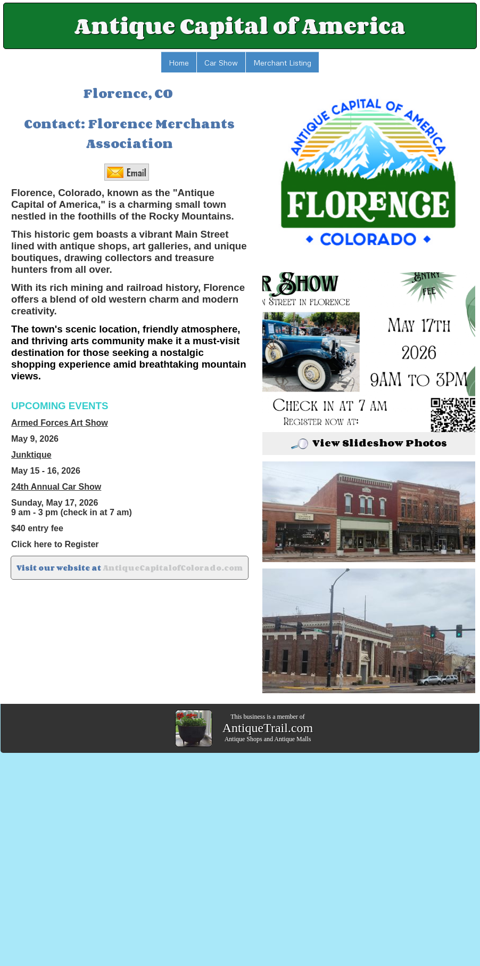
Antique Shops (243, 739)
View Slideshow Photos (369, 443)
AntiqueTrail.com (267, 728)
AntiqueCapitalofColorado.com (173, 568)
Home (179, 62)
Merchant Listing (282, 62)
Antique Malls (292, 739)
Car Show (221, 62)
